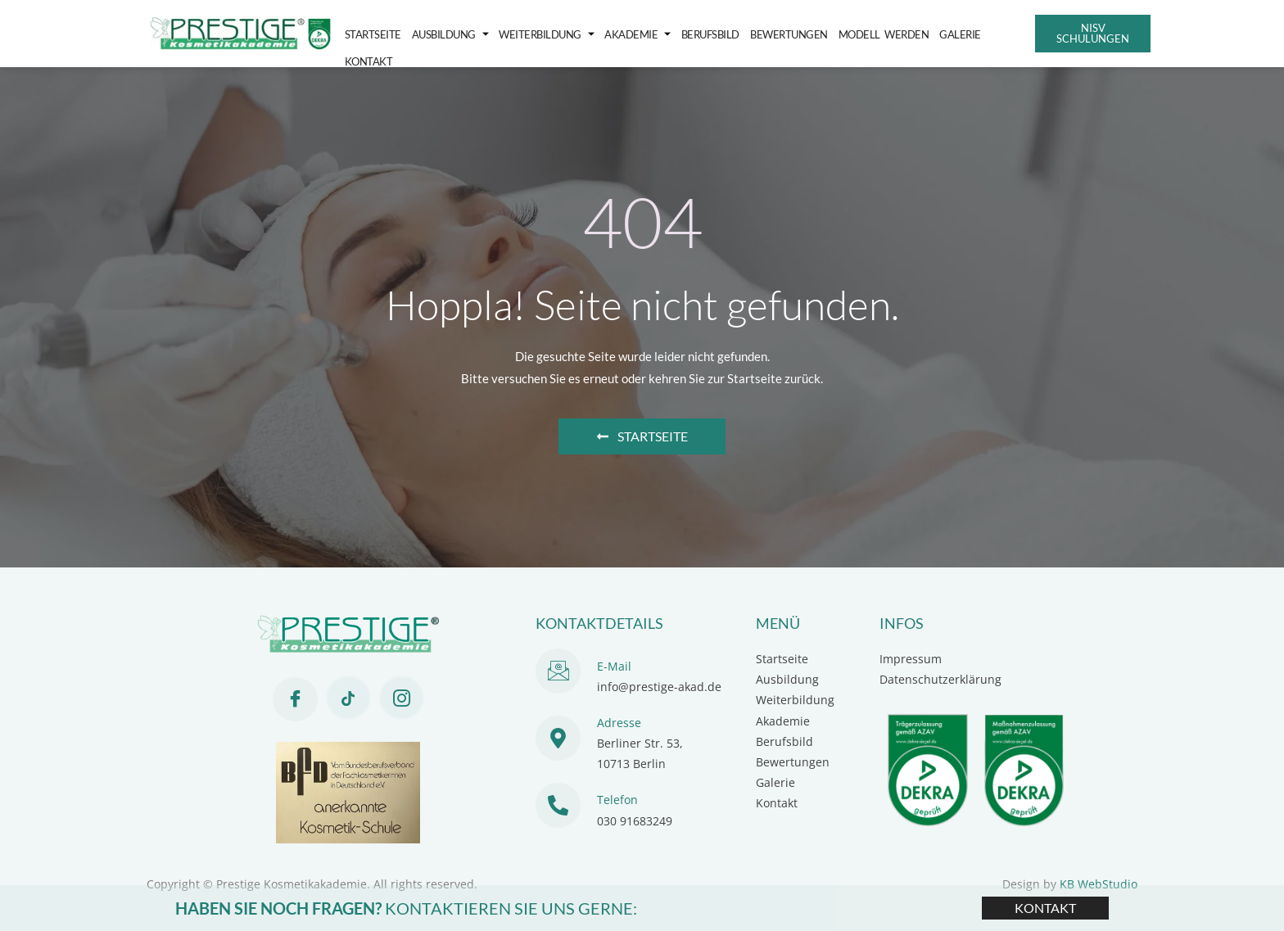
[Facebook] (295, 699)
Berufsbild (696, 33)
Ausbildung (445, 34)
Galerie (935, 33)
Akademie (626, 34)
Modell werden (861, 33)
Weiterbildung (538, 34)
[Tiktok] (348, 698)
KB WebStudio (1098, 884)
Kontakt (987, 33)
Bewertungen (771, 33)
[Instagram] (401, 698)
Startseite (371, 33)
